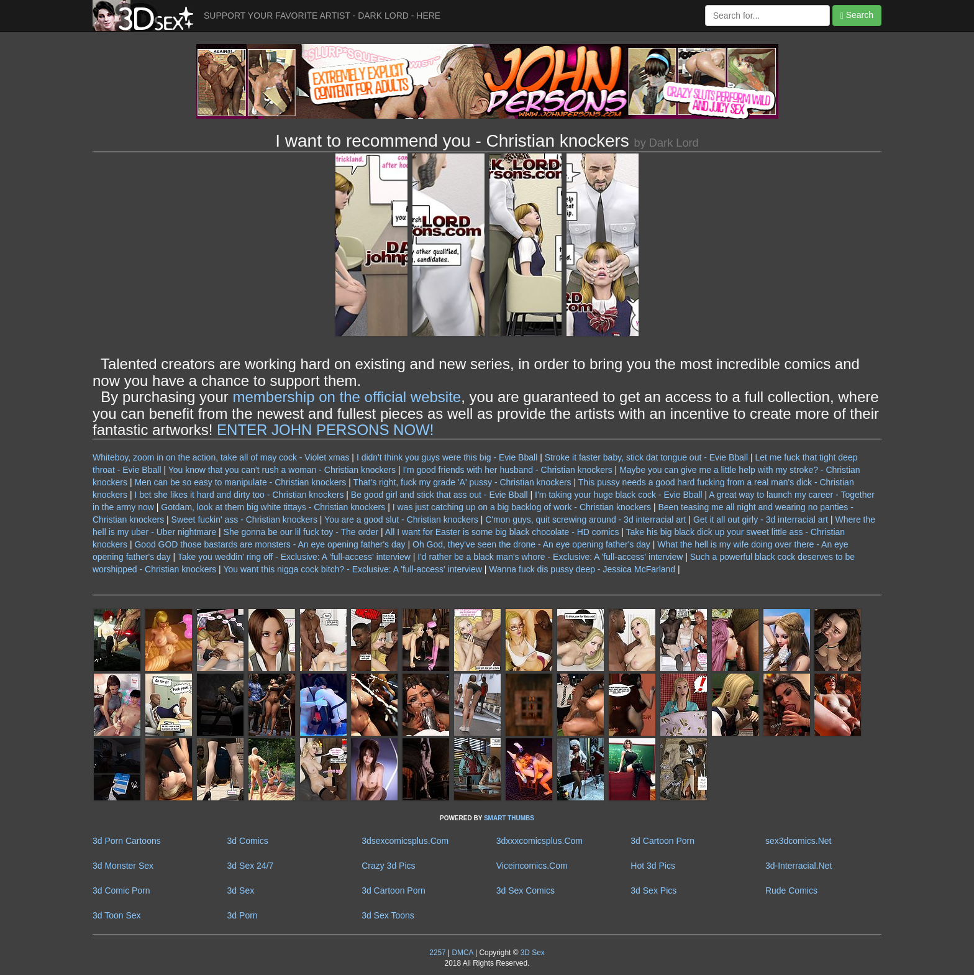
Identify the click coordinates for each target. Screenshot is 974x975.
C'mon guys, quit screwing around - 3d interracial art (585, 519)
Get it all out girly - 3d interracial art (760, 519)
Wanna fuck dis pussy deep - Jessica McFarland (582, 569)
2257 (437, 952)
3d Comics (247, 841)
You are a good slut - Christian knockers (401, 519)
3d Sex (241, 890)
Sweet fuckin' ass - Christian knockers (244, 519)
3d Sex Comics (525, 890)
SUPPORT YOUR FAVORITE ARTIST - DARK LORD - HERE (322, 16)
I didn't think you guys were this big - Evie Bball (447, 457)
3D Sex (531, 952)
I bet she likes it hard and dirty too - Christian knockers (239, 495)
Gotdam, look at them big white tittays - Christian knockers (273, 507)
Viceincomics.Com (532, 866)
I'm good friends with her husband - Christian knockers (507, 470)
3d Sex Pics (653, 890)
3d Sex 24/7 (250, 866)
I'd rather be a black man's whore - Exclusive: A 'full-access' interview (550, 557)
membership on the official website (346, 396)
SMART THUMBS (509, 818)
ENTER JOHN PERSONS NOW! (325, 429)
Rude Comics (791, 890)
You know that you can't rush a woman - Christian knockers (282, 470)
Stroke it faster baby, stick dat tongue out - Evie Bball (646, 457)
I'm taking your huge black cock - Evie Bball (619, 495)
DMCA (462, 952)
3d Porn (242, 915)
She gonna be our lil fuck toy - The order (301, 532)
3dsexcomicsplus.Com (405, 841)
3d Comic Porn (121, 890)
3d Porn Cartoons (127, 841)
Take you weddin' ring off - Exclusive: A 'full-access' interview (294, 557)
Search (856, 15)
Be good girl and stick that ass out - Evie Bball (439, 495)
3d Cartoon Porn (662, 841)
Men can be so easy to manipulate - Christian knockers (240, 482)
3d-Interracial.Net (798, 866)
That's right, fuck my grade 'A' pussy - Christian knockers (462, 482)
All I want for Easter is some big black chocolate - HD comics (502, 532)
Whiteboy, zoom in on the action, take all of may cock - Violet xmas (221, 457)
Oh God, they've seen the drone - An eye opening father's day (531, 544)
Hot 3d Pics (652, 866)
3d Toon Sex (117, 915)
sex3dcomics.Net (798, 841)
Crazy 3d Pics (388, 866)
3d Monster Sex (123, 866)
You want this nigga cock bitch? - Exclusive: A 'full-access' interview (352, 569)
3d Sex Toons (388, 915)
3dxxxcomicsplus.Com (539, 841)
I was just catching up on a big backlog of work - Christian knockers (522, 507)
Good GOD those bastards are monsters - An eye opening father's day (269, 544)
